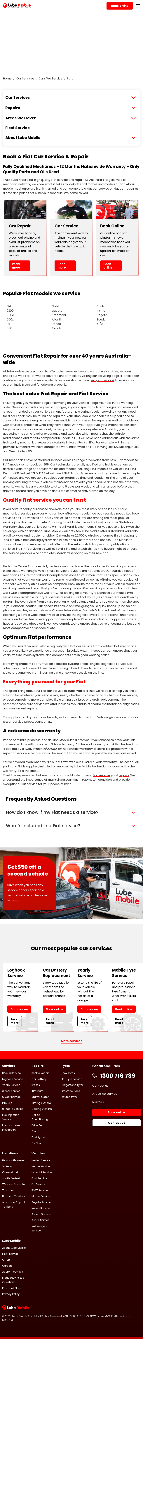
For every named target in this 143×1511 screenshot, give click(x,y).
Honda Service (41, 1166)
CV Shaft (37, 1143)
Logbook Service (12, 1079)
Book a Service (11, 1073)
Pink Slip (7, 1103)
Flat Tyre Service (71, 1079)
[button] (71, 812)
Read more (16, 266)
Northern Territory (13, 1196)
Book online (107, 266)
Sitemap (98, 1102)
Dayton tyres (69, 1097)
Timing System (41, 1103)
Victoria (7, 1166)
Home (7, 78)
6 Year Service (11, 1097)
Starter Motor (40, 1097)
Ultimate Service (12, 1109)
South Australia (12, 1178)
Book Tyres (68, 1073)
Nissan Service (41, 1208)
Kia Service (38, 1184)
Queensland (10, 1172)
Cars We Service (50, 78)
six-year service (102, 380)
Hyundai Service (42, 1172)
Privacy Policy (11, 1294)
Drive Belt (37, 1125)
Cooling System (42, 1109)
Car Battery (39, 1079)
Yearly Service (11, 1085)
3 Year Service (11, 1091)
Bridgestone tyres (72, 1085)
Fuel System (39, 1137)
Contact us (100, 1086)
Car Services (25, 78)
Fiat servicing (102, 775)
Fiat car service (98, 188)
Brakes (36, 1085)
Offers (6, 1260)
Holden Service (41, 1160)
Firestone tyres (70, 1091)
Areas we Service (104, 1094)
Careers (7, 1266)
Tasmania (8, 1190)
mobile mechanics (16, 188)
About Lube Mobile (22, 137)
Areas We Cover (20, 118)
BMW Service (40, 1190)
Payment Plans (11, 1288)
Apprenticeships (12, 1271)
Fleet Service (17, 127)
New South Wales (13, 1160)
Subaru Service (41, 1214)
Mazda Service (41, 1196)
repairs (124, 775)
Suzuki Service (41, 1220)
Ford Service (39, 1178)
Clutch (36, 1131)
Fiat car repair (124, 188)
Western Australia (13, 1184)
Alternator (38, 1091)
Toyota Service (41, 1202)
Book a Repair (40, 1073)
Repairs (12, 107)
